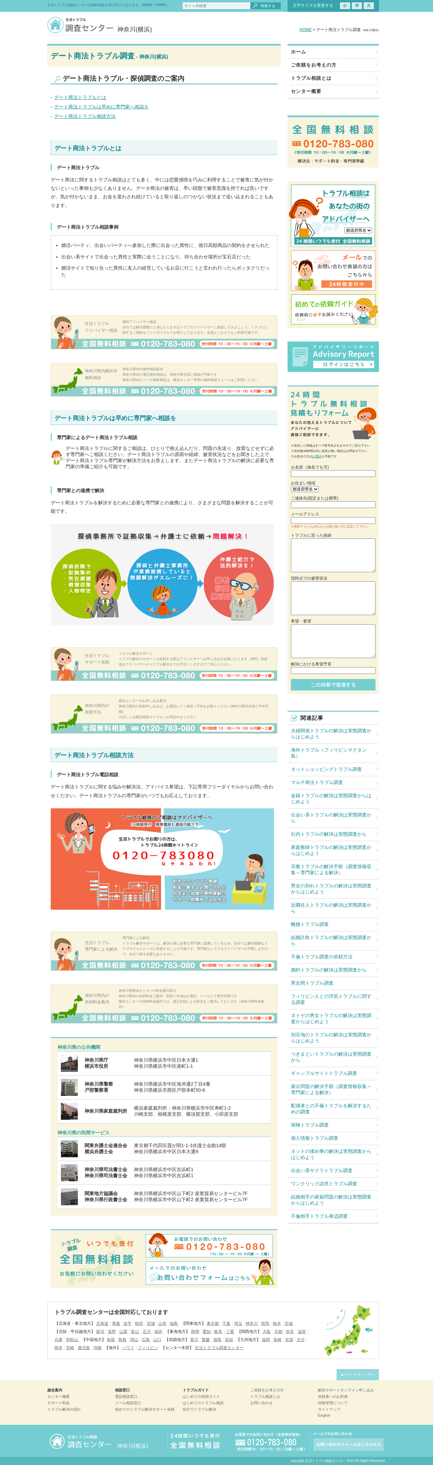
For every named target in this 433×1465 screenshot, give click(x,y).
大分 (301, 1339)
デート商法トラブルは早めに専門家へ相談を (101, 106)
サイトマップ (329, 1409)
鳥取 (111, 1339)
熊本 (58, 1347)
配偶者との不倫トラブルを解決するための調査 (331, 1108)
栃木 (277, 1323)
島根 (122, 1339)
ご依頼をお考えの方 (314, 65)
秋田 (139, 1323)
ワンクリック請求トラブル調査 (324, 1183)
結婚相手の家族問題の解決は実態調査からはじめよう (331, 1200)
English (324, 1415)
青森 (116, 1323)
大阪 (267, 1331)
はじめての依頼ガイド (201, 1396)
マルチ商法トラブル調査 (317, 782)
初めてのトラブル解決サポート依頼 (145, 1409)
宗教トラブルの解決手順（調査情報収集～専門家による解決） (331, 869)
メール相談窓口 (128, 1403)
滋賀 (302, 1331)
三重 (230, 1331)
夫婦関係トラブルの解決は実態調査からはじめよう (331, 733)
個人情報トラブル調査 (314, 1138)
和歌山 (72, 1339)
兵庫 (58, 1339)
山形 (162, 1323)
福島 (174, 1323)
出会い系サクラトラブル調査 (321, 1170)
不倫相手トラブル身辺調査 (319, 1216)
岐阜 (218, 1331)
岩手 (127, 1323)
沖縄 (97, 1347)
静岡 (195, 1331)
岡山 (134, 1339)
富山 (135, 1331)
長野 (112, 1331)
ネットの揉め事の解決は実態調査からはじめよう (331, 1154)
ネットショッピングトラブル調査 (326, 769)
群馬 (265, 1323)
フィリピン (148, 1347)
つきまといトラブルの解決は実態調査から (331, 1057)
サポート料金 (58, 1403)
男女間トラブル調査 (312, 983)
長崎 (277, 1339)
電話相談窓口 (126, 1396)
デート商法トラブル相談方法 (85, 116)
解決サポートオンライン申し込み (346, 1390)
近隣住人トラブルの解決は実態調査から (331, 908)
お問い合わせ (261, 1403)
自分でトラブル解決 (199, 1409)
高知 (229, 1339)
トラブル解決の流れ (64, 1409)
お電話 (316, 456)
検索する (267, 6)
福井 (158, 1331)
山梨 (123, 1331)
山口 (157, 1339)
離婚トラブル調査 (310, 924)
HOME (305, 29)
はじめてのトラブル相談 (203, 1403)
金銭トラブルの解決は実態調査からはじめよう (331, 798)
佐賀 (289, 1339)
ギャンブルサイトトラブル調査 (324, 1073)
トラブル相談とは (311, 78)
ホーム (298, 51)
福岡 (266, 1339)
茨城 (288, 1323)
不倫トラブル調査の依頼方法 (321, 956)
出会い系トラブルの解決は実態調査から (331, 818)
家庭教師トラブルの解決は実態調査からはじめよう (331, 850)
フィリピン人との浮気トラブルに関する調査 (331, 999)
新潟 (100, 1331)
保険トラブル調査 (310, 1125)
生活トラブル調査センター (219, 1347)
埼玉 (238, 1323)
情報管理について (333, 1403)
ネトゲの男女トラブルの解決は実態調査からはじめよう (331, 1018)
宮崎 (70, 1347)
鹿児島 (84, 1347)
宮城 (151, 1323)
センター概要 (306, 91)
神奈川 (252, 1323)
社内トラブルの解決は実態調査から (329, 834)
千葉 (226, 1323)
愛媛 (206, 1339)
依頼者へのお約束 (333, 1396)
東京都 (213, 1323)
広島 (146, 1339)
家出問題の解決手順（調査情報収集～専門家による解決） (331, 1089)
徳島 (217, 1339)
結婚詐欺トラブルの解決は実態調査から (331, 940)
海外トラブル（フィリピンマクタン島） (329, 753)
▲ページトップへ (357, 1374)
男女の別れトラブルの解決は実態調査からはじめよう (331, 888)
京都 (278, 1331)
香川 (194, 1339)
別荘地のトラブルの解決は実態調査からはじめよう (331, 1037)
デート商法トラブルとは (80, 97)
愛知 (207, 1331)
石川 (147, 1331)
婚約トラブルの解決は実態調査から (329, 970)
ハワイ (128, 1347)
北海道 (102, 1323)
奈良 (290, 1331)
